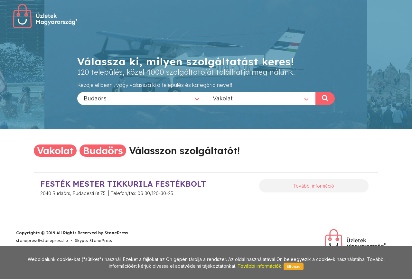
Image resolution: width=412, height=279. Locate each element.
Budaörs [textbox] (95, 98)
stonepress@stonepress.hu (42, 240)
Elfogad (293, 266)
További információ (313, 186)
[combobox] (141, 98)
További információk (259, 266)
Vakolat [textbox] (223, 98)
